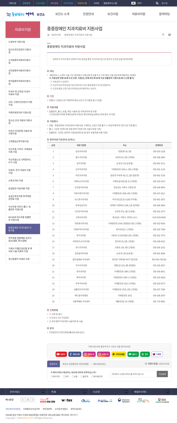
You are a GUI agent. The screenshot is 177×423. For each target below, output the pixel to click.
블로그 (134, 354)
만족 (67, 376)
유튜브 (62, 354)
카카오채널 (120, 354)
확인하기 (74, 414)
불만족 (85, 376)
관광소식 (88, 353)
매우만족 (56, 376)
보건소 (41, 14)
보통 (76, 376)
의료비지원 (56, 35)
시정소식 (102, 353)
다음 (32, 399)
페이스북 (76, 354)
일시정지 (27, 399)
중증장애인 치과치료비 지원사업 (78, 35)
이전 (22, 399)
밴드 (146, 354)
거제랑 (158, 354)
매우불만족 (97, 376)
